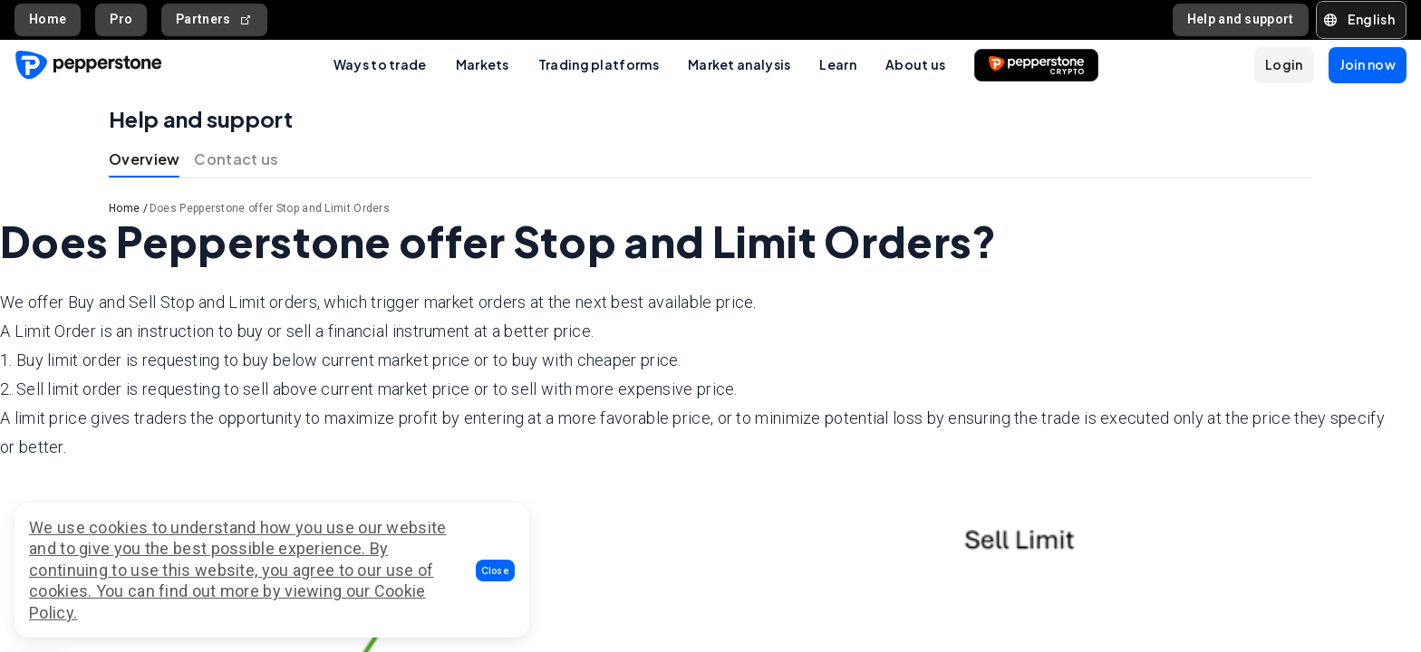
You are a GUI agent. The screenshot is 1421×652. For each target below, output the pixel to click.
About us (915, 64)
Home (47, 19)
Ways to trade (380, 64)
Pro (121, 19)
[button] (496, 570)
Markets (482, 64)
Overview (144, 158)
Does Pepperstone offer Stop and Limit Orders (270, 208)
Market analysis (739, 64)
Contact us (236, 158)
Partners (214, 19)
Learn (837, 64)
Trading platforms (598, 64)
